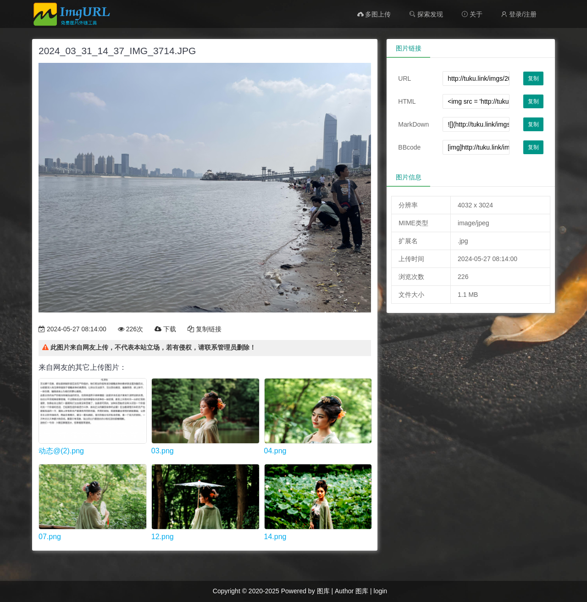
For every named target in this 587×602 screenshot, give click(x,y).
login (381, 591)
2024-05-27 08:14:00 (72, 329)
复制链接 (205, 329)
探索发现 (426, 14)
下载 (165, 329)
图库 (323, 591)
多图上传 (374, 14)
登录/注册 (519, 14)
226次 (130, 329)
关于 (471, 14)
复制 (533, 78)
